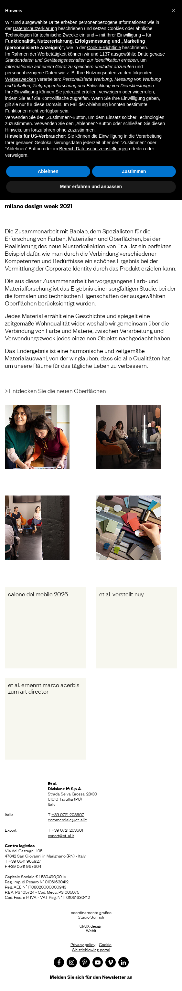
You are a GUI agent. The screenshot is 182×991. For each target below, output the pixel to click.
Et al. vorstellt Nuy (121, 594)
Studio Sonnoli (91, 916)
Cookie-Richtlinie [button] (104, 47)
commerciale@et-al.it (67, 819)
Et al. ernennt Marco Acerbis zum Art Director (44, 687)
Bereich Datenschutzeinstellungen (93, 148)
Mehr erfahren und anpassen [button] (91, 186)
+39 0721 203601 (67, 829)
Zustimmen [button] (134, 171)
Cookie (105, 944)
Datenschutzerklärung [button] (35, 28)
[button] (173, 10)
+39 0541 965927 (24, 861)
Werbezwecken (20, 79)
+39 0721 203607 (67, 814)
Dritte (143, 54)
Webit (91, 930)
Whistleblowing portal (91, 949)
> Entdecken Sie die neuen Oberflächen (55, 390)
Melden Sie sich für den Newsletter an (91, 976)
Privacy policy (82, 944)
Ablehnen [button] (48, 171)
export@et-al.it (61, 835)
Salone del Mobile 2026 (38, 594)
